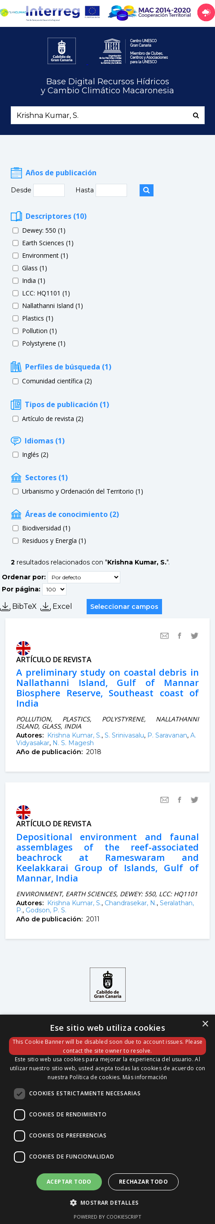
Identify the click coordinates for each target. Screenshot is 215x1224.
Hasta (85, 190)
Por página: (21, 589)
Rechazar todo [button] (143, 1181)
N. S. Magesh (73, 743)
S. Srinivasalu (124, 735)
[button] (108, 1202)
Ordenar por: (24, 577)
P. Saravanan (167, 735)
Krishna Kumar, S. (74, 735)
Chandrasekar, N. (131, 903)
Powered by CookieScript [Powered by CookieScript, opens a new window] (107, 1216)
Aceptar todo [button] (69, 1181)
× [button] (205, 1024)
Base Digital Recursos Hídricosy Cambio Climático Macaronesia (107, 86)
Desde (22, 190)
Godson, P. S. (46, 910)
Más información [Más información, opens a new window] (145, 1077)
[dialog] (107, 1119)
